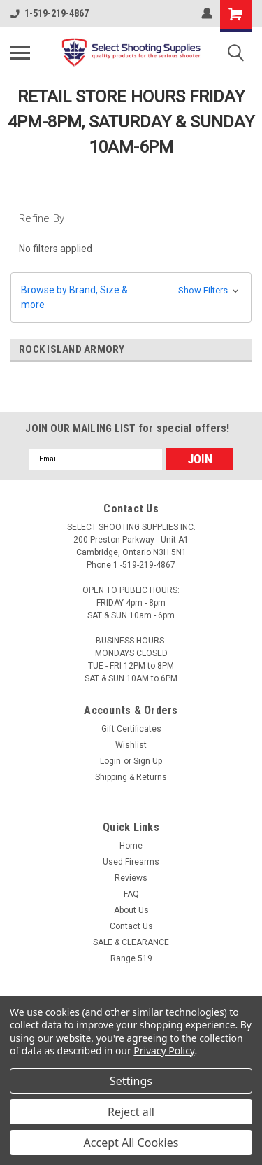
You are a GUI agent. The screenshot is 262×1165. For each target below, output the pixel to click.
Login (110, 761)
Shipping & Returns (131, 777)
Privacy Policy (163, 1050)
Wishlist (131, 745)
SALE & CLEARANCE (131, 942)
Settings (131, 1081)
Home (131, 846)
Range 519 (131, 958)
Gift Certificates (131, 729)
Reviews (131, 878)
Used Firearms (131, 862)
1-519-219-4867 (49, 13)
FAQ (131, 894)
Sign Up (147, 761)
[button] (131, 297)
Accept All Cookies (131, 1142)
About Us (131, 910)
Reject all (131, 1111)
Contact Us (131, 926)
